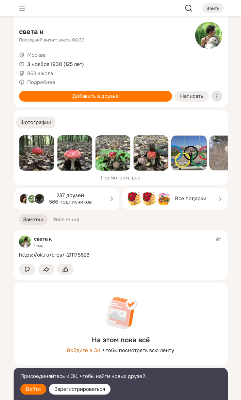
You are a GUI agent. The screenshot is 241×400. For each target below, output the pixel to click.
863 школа (40, 73)
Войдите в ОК (83, 350)
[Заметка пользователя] (120, 247)
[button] (35, 122)
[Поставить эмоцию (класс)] (65, 269)
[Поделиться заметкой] (46, 269)
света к (31, 32)
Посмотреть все (120, 177)
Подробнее (41, 82)
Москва (36, 55)
